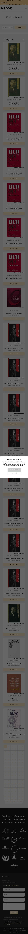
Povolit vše (14, 473)
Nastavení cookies (14, 469)
